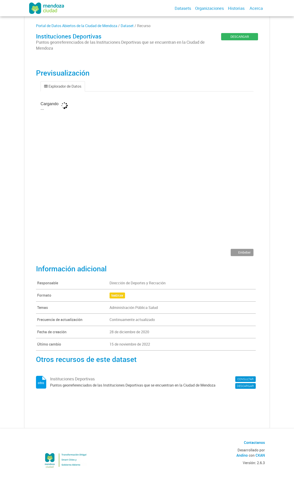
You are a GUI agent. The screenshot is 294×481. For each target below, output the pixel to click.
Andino (242, 455)
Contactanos (254, 442)
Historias (236, 8)
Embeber (244, 252)
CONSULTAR (245, 379)
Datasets (183, 8)
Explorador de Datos (62, 86)
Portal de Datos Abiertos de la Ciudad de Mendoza (76, 25)
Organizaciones (209, 8)
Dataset (127, 25)
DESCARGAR (239, 36)
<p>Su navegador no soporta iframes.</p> (147, 173)
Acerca (256, 8)
